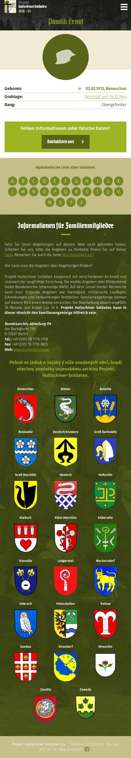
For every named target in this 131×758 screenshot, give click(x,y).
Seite (9, 255)
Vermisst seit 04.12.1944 (105, 97)
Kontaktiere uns (60, 142)
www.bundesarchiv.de (31, 349)
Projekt (32, 7)
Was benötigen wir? (78, 255)
